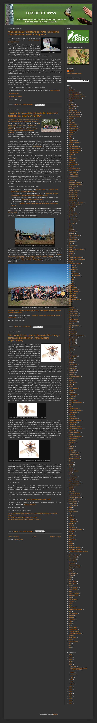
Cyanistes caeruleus (74, 235)
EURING (71, 277)
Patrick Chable (31, 258)
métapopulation (73, 422)
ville (70, 643)
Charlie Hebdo (72, 186)
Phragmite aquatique (74, 493)
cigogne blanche (73, 196)
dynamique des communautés (77, 259)
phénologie (72, 491)
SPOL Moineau (73, 589)
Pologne (71, 517)
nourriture (71, 450)
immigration (72, 372)
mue (70, 444)
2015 (70, 701)
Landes (71, 386)
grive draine (72, 340)
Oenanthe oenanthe (74, 458)
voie (70, 647)
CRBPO (10, 129)
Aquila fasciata (73, 130)
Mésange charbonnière (75, 420)
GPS (70, 328)
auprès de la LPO (14, 93)
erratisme (71, 271)
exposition (71, 285)
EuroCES (71, 279)
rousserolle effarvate (74, 565)
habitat (70, 352)
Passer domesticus (74, 481)
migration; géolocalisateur (75, 428)
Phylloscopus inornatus (75, 497)
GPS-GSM (71, 330)
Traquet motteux (73, 629)
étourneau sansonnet (74, 275)
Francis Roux (72, 309)
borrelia (71, 166)
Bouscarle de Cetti (73, 168)
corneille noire (72, 215)
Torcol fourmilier (73, 627)
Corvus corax (72, 217)
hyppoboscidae (73, 364)
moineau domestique (74, 432)
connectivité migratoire (75, 205)
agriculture (71, 104)
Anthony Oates (37, 260)
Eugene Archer (26, 260)
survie (70, 605)
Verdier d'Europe (73, 641)
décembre (73, 666)
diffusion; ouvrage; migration (76, 249)
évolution (71, 283)
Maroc (70, 406)
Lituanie (71, 398)
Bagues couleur (73, 140)
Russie (70, 569)
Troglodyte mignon (74, 631)
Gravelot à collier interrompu (76, 336)
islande (71, 378)
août (72, 677)
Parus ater (71, 475)
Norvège (71, 448)
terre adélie (72, 619)
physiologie (72, 499)
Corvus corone (73, 219)
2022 (70, 664)
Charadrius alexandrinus (75, 184)
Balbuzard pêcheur (74, 142)
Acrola (70, 100)
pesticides (71, 487)
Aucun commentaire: (28, 104)
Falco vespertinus (73, 289)
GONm (70, 323)
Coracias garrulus (73, 213)
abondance (72, 90)
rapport (71, 537)
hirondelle (71, 358)
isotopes (71, 380)
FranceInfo (35, 315)
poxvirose (71, 523)
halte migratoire (73, 356)
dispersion (71, 251)
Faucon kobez (72, 293)
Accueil (35, 536)
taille (70, 611)
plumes (71, 509)
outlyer (70, 467)
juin (72, 679)
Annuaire (71, 118)
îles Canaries (72, 368)
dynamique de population (75, 257)
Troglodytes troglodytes (75, 633)
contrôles (71, 211)
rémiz (70, 541)
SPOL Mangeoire (73, 587)
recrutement (72, 539)
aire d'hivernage (73, 110)
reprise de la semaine (74, 547)
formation (71, 307)
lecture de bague (73, 388)
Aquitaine (71, 132)
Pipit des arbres (73, 505)
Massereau (72, 414)
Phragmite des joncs (74, 495)
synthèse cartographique (75, 609)
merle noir (71, 416)
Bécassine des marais (74, 150)
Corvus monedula (73, 221)
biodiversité (72, 162)
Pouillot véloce (72, 521)
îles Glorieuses (73, 370)
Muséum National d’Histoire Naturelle (41, 256)
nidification (71, 446)
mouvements (72, 440)
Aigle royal (71, 108)
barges (70, 144)
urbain (70, 639)
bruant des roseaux (74, 170)
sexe (70, 579)
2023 (70, 662)
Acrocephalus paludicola (75, 94)
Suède (70, 603)
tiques (70, 623)
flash (70, 305)
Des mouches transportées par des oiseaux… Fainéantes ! (25, 519)
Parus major (72, 479)
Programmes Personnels (75, 529)
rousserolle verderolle (74, 567)
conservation (72, 207)
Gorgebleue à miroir (74, 325)
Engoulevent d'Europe (74, 263)
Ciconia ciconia (73, 195)
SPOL (70, 585)
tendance (71, 617)
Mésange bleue (73, 418)
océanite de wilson (74, 454)
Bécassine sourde (73, 152)
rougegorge (72, 563)
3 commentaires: (27, 326)
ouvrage (71, 469)
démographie (72, 245)
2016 (70, 698)
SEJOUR (71, 575)
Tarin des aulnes (73, 613)
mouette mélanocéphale (75, 436)
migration (71, 424)
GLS (70, 317)
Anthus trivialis (72, 126)
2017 (70, 696)
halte (70, 354)
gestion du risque (73, 315)
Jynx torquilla (72, 382)
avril (72, 681)
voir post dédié (37, 146)
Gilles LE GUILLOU (29, 504)
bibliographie (72, 158)
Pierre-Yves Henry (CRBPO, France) (32, 199)
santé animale (72, 573)
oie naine (71, 463)
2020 (70, 689)
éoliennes (71, 265)
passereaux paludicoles (75, 483)
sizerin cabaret (73, 581)
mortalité (71, 434)
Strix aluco (71, 601)
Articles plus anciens (55, 536)
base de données (73, 146)
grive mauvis (72, 344)
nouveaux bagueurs (74, 452)
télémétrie (71, 615)
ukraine (71, 635)
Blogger (55, 714)
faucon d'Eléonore (73, 291)
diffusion (71, 247)
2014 (70, 703)
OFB (70, 461)
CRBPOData (72, 231)
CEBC (70, 178)
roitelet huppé (72, 559)
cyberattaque (72, 237)
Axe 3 (70, 138)
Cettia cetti (71, 180)
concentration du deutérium (76, 203)
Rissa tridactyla (73, 557)
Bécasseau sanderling (74, 148)
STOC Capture (73, 599)
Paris (70, 473)
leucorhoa (71, 392)
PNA (70, 513)
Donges (71, 253)
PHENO (71, 489)
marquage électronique (75, 410)
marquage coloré (73, 408)
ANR (70, 120)
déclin (70, 243)
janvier (72, 684)
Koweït (70, 384)
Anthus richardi (73, 124)
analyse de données (74, 116)
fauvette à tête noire (74, 299)
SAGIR (70, 571)
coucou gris (72, 223)
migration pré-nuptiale (74, 426)
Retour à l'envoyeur (74, 555)
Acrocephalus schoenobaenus (77, 96)
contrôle (71, 209)
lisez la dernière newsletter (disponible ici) (39, 499)
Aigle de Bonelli (73, 106)
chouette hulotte (73, 193)
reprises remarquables (75, 549)
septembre (74, 675)
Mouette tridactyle (73, 438)
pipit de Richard (73, 503)
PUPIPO (71, 533)
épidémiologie (72, 269)
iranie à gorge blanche (75, 376)
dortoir (70, 255)
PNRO (70, 515)
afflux (70, 102)
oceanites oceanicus (74, 457)
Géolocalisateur (73, 311)
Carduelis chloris (73, 174)
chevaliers (71, 188)
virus (70, 645)
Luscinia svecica (73, 400)
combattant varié (73, 199)
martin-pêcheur (73, 412)
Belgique (71, 154)
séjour (70, 577)
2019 (70, 691)
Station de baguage (74, 593)
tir (69, 625)
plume (70, 507)
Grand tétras (72, 334)
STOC (70, 597)
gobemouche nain (73, 319)
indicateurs (72, 374)
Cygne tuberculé (73, 239)
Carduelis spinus (73, 176)
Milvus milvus (72, 430)
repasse (71, 543)
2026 (70, 655)
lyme (70, 404)
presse (70, 525)
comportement (72, 201)
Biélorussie (72, 160)
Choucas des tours (74, 190)
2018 (70, 694)
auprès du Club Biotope (15, 96)
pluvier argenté (73, 511)
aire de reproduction (74, 112)
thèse (70, 621)
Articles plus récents (13, 536)
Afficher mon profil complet (74, 73)
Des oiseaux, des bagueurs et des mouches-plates (22, 517)
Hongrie (71, 362)
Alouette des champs (74, 114)
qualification (72, 535)
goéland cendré (73, 322)
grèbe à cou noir (73, 338)
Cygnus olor (72, 241)
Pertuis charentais (73, 485)
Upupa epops (72, 637)
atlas (70, 136)
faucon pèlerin (72, 295)
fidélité (70, 301)
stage (70, 591)
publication (71, 531)
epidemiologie (72, 267)
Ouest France (51, 315)
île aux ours (72, 366)
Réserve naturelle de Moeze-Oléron (78, 551)
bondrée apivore (73, 164)
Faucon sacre (72, 297)
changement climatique (75, 182)
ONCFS (71, 465)
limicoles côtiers (73, 394)
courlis (70, 225)
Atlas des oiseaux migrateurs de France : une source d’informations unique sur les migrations (33, 33)
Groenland (71, 348)
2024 (70, 659)
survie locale (72, 607)
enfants (71, 261)
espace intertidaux (73, 273)
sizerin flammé (72, 583)
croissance (71, 233)
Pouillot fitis (72, 519)
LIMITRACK (72, 396)
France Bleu (42, 315)
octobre (73, 672)
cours (70, 227)
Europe (71, 281)
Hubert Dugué (19, 258)
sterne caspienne (73, 595)
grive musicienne (73, 346)
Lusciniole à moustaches (75, 402)
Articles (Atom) (19, 539)
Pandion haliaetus (73, 471)
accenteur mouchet (74, 92)
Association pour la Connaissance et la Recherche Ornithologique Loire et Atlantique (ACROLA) (22, 130)
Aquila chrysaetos (73, 128)
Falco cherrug (72, 287)
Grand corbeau (73, 332)
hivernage (71, 360)
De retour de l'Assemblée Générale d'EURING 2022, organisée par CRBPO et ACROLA (33, 114)
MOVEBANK (72, 442)
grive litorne (72, 342)
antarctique (72, 122)
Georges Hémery (73, 313)
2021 (70, 687)
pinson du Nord (73, 501)
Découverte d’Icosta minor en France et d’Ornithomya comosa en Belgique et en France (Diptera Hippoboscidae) (34, 338)
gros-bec (71, 350)
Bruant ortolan (72, 172)
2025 (70, 657)
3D (69, 88)
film (70, 303)
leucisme (71, 390)
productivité (72, 527)
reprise (70, 545)
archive (71, 134)
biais (70, 156)
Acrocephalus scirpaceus (75, 98)
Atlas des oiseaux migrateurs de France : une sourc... (78, 669)
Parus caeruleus (73, 477)
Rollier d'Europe (73, 561)
